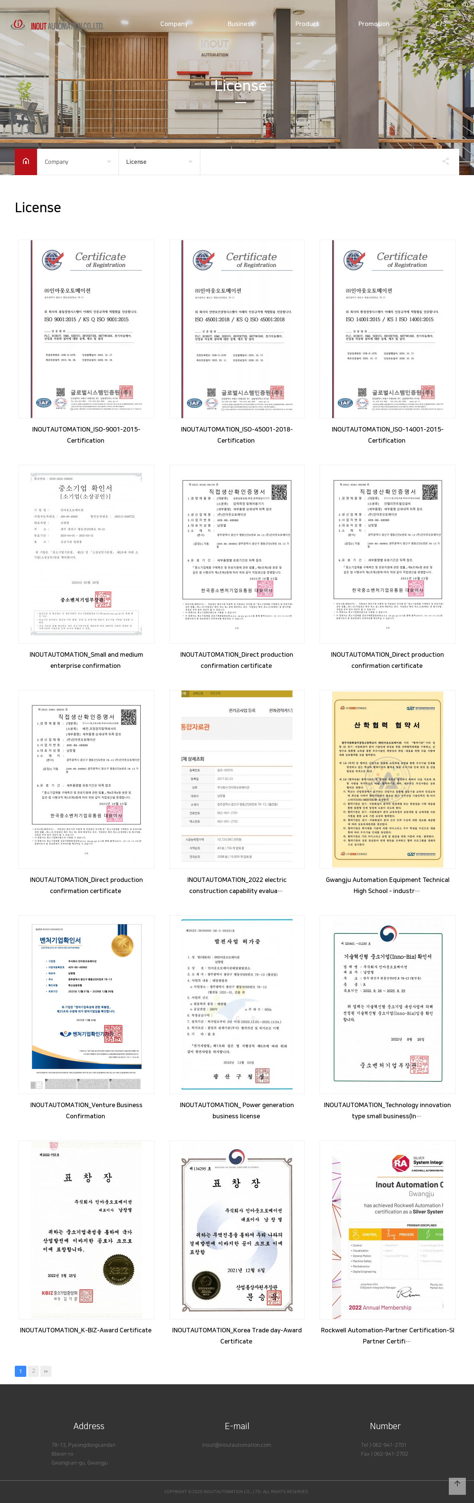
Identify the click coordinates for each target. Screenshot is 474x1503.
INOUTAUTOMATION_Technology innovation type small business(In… (387, 1111)
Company (174, 24)
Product (307, 24)
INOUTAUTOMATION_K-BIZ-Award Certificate (86, 1330)
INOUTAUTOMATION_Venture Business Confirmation (86, 1111)
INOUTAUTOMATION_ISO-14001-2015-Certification (388, 435)
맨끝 (45, 1371)
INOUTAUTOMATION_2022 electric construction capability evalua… (237, 886)
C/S (440, 24)
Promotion (374, 24)
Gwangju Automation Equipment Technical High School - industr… (388, 886)
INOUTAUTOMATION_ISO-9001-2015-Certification (86, 435)
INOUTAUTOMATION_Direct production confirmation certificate (236, 660)
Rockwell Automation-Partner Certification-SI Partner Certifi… (387, 1336)
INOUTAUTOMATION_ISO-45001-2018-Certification (237, 435)
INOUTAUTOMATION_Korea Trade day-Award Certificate (237, 1336)
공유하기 (442, 161)
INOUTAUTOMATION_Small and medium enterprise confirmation (86, 660)
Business (241, 24)
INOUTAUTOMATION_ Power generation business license (237, 1111)
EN (447, 5)
